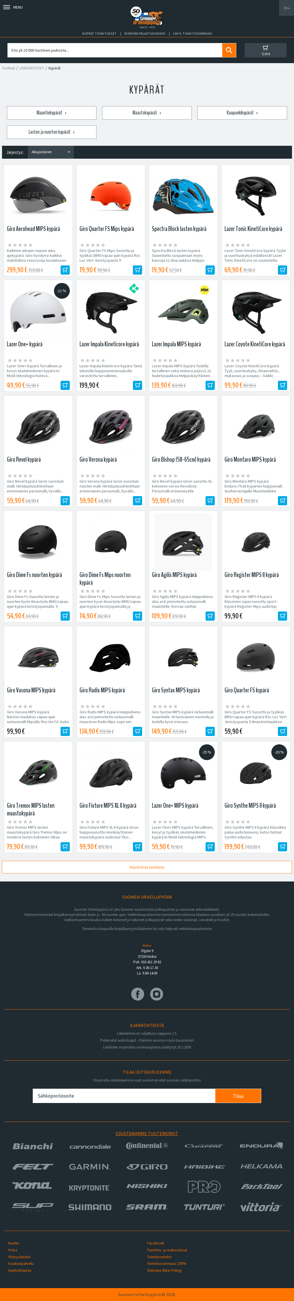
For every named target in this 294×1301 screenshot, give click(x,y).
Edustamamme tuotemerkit (147, 1133)
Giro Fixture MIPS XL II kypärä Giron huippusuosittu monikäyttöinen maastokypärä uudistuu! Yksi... (109, 832)
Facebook (155, 1243)
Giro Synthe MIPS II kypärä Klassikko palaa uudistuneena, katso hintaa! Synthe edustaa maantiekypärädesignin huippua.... (256, 834)
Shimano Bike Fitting (164, 1270)
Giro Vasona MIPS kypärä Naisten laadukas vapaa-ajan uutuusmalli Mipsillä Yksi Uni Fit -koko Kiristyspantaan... (38, 719)
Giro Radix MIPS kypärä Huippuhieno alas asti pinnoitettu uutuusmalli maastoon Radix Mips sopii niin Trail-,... (110, 719)
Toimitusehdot (159, 1256)
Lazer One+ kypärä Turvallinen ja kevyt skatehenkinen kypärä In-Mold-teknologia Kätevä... (34, 371)
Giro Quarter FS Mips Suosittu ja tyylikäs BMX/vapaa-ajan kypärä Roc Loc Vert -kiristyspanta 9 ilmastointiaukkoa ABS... (110, 258)
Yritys (13, 1250)
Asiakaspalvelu (21, 1263)
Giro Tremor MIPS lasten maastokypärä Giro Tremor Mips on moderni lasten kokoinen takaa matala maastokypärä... (37, 834)
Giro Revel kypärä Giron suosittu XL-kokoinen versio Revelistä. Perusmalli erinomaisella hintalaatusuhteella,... (182, 488)
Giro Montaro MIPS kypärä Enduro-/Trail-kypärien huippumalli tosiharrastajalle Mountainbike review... (253, 488)
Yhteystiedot (19, 1256)
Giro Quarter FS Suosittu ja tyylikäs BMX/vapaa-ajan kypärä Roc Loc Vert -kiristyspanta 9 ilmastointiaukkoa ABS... (256, 719)
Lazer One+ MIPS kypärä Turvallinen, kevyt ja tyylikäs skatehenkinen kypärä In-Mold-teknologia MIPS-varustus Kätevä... (182, 834)
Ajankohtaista (19, 1270)
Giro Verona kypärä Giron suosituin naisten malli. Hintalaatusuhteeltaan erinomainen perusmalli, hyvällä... (110, 486)
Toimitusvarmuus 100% (167, 1263)
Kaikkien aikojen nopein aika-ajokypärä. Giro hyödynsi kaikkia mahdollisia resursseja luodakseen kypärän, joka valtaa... (36, 258)
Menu (13, 7)
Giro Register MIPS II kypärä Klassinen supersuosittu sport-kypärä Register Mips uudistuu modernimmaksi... (251, 604)
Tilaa (238, 1096)
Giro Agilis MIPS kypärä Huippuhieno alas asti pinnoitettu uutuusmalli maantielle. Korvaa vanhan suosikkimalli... (182, 604)
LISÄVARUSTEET (32, 68)
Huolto (13, 1243)
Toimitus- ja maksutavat (167, 1250)
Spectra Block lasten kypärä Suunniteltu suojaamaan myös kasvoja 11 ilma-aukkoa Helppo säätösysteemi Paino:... (178, 258)
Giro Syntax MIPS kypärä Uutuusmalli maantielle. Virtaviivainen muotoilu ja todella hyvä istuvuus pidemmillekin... (183, 719)
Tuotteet (8, 68)
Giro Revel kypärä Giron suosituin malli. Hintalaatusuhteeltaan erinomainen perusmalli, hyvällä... (35, 486)
